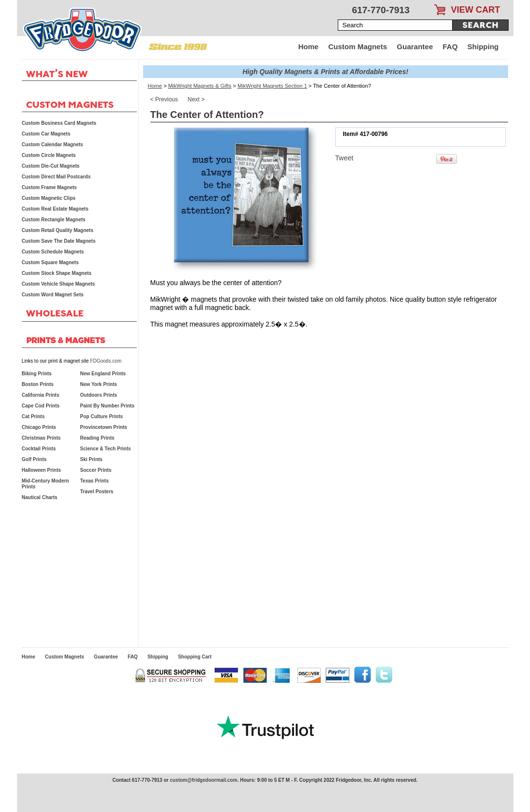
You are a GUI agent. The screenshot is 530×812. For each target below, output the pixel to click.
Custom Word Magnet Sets (53, 294)
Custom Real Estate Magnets (55, 209)
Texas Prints (94, 480)
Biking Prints (37, 373)
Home (308, 46)
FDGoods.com (105, 361)
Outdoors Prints (98, 395)
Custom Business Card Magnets (59, 123)
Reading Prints (97, 438)
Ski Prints (91, 459)
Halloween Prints (41, 470)
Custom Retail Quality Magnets (57, 230)
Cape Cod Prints (41, 405)
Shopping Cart (195, 656)
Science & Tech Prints (105, 448)
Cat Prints (33, 416)
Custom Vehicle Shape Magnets (58, 284)
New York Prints (98, 384)
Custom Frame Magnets (49, 187)
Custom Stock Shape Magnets (56, 273)
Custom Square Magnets (50, 262)
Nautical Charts (39, 497)
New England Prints (103, 373)
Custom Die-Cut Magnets (51, 166)
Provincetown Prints (104, 427)
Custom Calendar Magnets (52, 144)
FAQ (450, 46)
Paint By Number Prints (107, 405)
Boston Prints (38, 384)
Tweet (344, 158)
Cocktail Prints (39, 448)
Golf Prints (34, 459)
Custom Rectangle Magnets (54, 219)
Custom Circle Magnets (49, 155)
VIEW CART (475, 10)
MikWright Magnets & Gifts (199, 86)
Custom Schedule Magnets (53, 251)
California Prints (40, 395)
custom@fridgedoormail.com (204, 780)
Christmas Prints (41, 438)
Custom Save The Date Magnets (59, 241)
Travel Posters (96, 491)
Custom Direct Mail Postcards (56, 176)
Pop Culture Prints (101, 416)
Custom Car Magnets (46, 133)
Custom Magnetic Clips (49, 198)
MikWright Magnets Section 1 (272, 86)
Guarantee (415, 46)
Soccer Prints (95, 470)
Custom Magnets (357, 46)
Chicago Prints (39, 427)
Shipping (482, 46)
